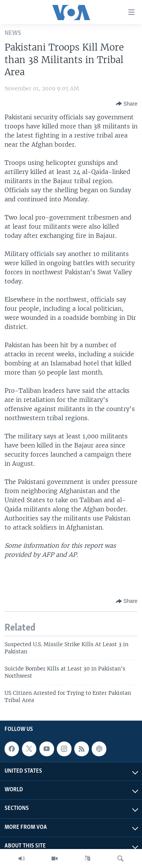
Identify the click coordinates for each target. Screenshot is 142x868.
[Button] (126, 103)
